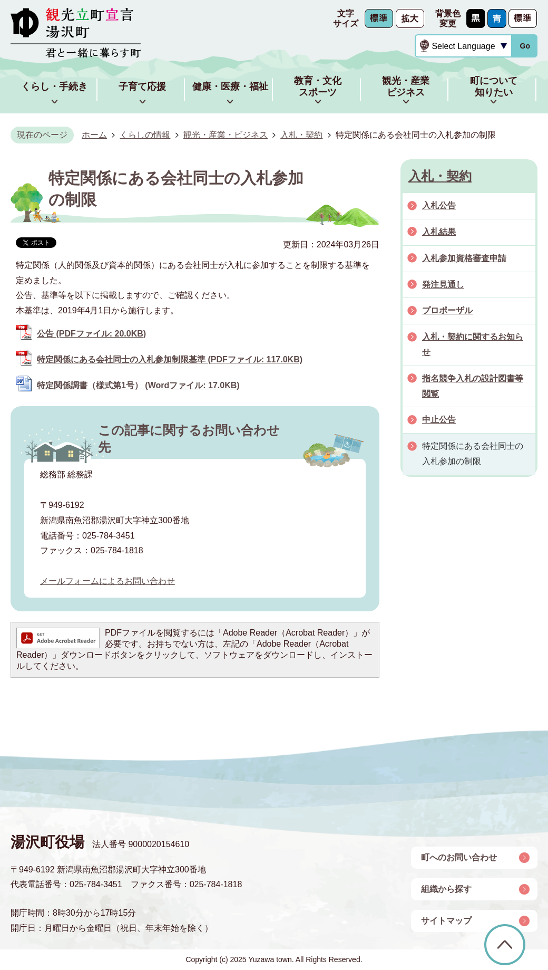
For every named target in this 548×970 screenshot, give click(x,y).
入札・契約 (301, 134)
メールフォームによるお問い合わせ (107, 581)
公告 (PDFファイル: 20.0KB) (91, 333)
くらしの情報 (145, 134)
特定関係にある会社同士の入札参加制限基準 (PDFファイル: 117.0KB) (169, 359)
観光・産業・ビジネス (225, 134)
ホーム (94, 134)
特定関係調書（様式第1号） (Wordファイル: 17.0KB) (138, 385)
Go (525, 46)
